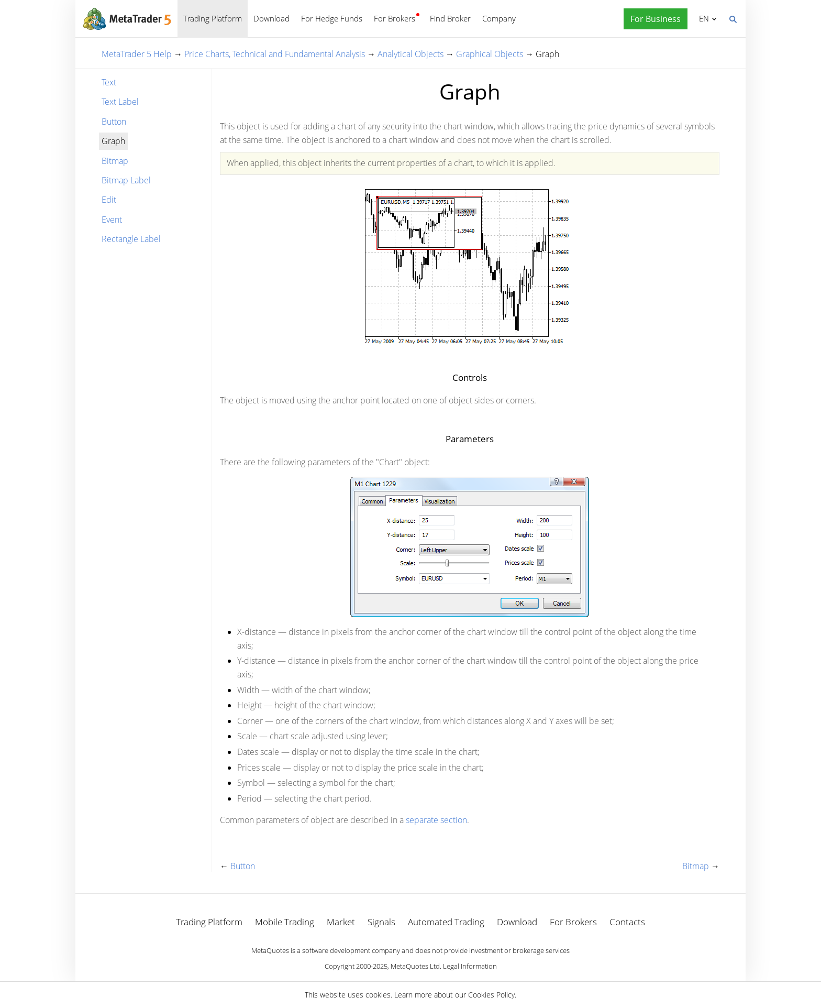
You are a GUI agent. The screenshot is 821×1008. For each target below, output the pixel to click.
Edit (109, 199)
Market (341, 922)
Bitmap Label (126, 180)
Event (112, 219)
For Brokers (394, 18)
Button (114, 121)
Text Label (120, 101)
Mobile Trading (284, 922)
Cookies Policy (491, 995)
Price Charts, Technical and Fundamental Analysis (274, 54)
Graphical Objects (489, 54)
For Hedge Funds (331, 18)
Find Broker (450, 18)
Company (499, 18)
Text (109, 82)
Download (271, 18)
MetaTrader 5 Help (137, 54)
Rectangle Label (131, 239)
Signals (381, 922)
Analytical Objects (410, 54)
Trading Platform (212, 18)
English (702, 18)
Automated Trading (446, 922)
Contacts (627, 922)
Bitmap (115, 161)
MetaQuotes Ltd (415, 966)
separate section (436, 820)
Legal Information (470, 966)
